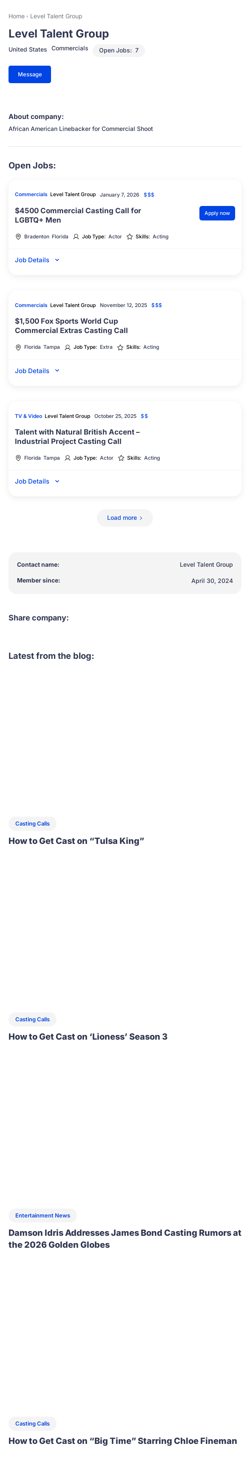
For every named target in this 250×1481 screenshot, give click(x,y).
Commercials (69, 48)
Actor (115, 237)
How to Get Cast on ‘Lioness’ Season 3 (88, 1037)
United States (28, 49)
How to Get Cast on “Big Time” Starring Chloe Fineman (123, 1441)
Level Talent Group (73, 194)
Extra (106, 347)
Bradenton (36, 237)
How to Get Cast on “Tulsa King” (76, 841)
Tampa (51, 347)
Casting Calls (32, 823)
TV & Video (28, 416)
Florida (60, 237)
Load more (125, 517)
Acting (160, 237)
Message (30, 74)
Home (17, 16)
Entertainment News (42, 1215)
